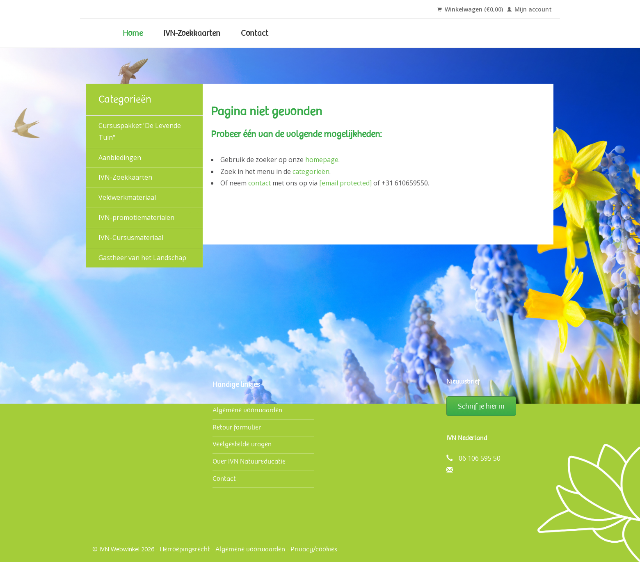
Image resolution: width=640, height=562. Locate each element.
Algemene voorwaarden (247, 410)
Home (133, 33)
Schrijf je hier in (481, 406)
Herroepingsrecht (185, 549)
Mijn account (529, 9)
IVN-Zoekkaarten (191, 33)
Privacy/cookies (313, 549)
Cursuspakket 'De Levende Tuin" (139, 131)
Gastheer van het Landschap (142, 257)
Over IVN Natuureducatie (249, 461)
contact (259, 182)
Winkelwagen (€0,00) (470, 9)
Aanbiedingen (119, 157)
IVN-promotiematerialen (136, 217)
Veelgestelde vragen (242, 444)
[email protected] (345, 182)
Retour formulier (237, 427)
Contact (254, 33)
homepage (321, 159)
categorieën (311, 171)
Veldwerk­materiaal (127, 197)
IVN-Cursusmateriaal (130, 237)
